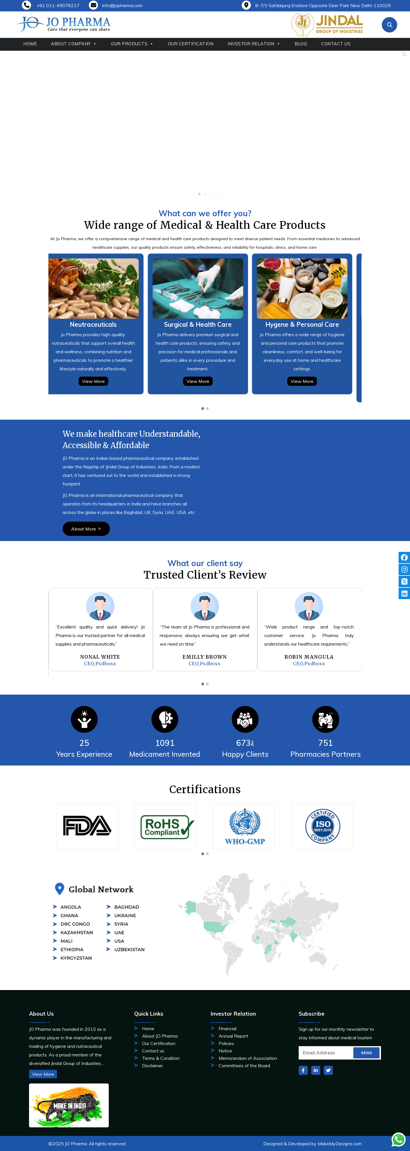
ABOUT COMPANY (74, 44)
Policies (226, 1043)
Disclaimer (152, 1065)
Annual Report (233, 1036)
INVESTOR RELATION (253, 44)
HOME (30, 43)
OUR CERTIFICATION (191, 43)
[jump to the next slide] (401, 125)
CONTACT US (335, 43)
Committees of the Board (244, 1065)
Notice (225, 1051)
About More (35, 529)
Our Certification (158, 1043)
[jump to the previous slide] (9, 125)
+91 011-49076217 (50, 5)
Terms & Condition (161, 1058)
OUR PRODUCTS (132, 44)
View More (100, 375)
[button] (202, 402)
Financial (227, 1028)
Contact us (153, 1051)
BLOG (301, 43)
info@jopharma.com (115, 5)
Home (148, 1028)
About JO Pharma (160, 1036)
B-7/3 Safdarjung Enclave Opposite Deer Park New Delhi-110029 (316, 5)
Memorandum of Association (248, 1058)
